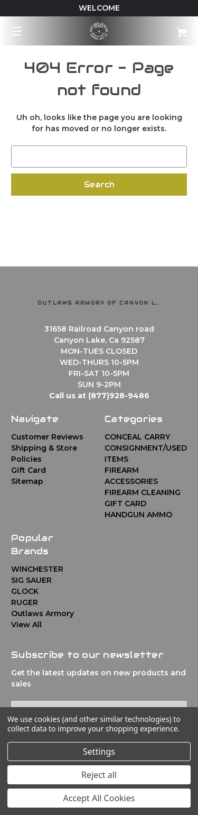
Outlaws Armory (42, 613)
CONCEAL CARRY (137, 437)
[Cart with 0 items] (169, 28)
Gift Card (28, 470)
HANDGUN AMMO (138, 514)
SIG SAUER (31, 580)
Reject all (99, 775)
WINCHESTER (37, 569)
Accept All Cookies (99, 798)
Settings (99, 751)
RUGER (24, 602)
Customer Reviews (47, 437)
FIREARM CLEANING (143, 492)
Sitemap (27, 481)
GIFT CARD (125, 503)
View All (26, 624)
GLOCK (25, 591)
